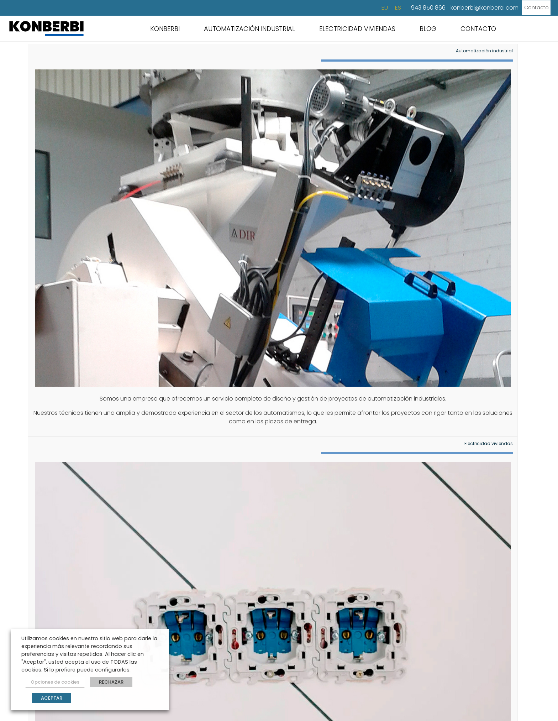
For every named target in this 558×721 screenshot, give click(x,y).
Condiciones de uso (223, 699)
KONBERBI (165, 28)
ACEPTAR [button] (51, 698)
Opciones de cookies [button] (51, 684)
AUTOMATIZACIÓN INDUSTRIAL (249, 28)
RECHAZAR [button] (104, 684)
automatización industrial (260, 429)
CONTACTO (478, 28)
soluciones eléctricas (471, 429)
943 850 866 (412, 8)
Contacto (524, 8)
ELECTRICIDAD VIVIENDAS (357, 28)
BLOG (428, 28)
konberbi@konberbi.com (468, 8)
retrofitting (343, 429)
